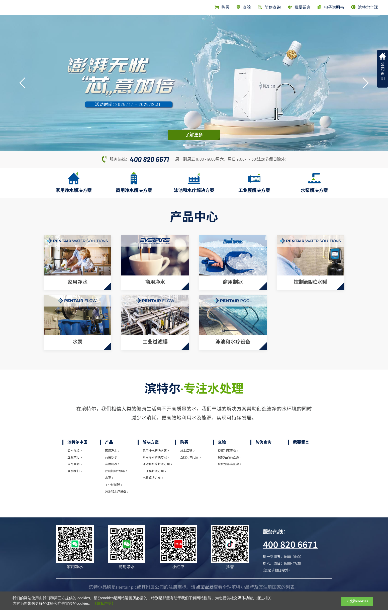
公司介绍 (74, 446)
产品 (268, 24)
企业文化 (74, 453)
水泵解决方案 (153, 474)
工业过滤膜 (113, 480)
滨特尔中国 (332, 24)
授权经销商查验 (229, 453)
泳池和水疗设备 (116, 487)
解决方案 (290, 24)
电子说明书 (331, 7)
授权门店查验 (228, 446)
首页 (251, 24)
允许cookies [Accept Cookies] (359, 601)
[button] (184, 145)
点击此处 (205, 583)
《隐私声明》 (104, 603)
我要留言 (299, 7)
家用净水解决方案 (156, 446)
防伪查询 (263, 438)
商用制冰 (112, 460)
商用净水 (112, 453)
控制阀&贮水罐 (116, 467)
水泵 (109, 474)
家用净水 (112, 446)
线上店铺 (187, 446)
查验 (244, 7)
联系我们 (74, 467)
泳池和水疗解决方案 (157, 460)
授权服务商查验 (229, 460)
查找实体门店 (190, 453)
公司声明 (74, 460)
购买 (222, 7)
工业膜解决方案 (154, 467)
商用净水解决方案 (156, 453)
